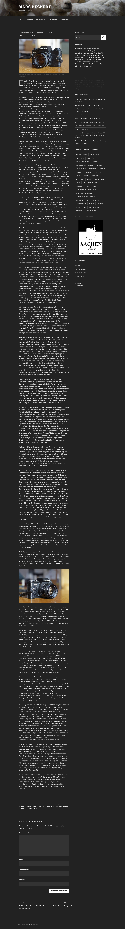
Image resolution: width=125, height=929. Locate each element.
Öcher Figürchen (90, 210)
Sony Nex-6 (79, 200)
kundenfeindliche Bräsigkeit (45, 751)
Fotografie (29, 19)
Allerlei (85, 154)
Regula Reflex (41, 758)
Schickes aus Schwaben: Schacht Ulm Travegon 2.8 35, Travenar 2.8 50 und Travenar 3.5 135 (90, 135)
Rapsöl (94, 186)
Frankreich (88, 172)
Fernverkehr (92, 168)
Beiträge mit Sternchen (83, 161)
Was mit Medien (94, 207)
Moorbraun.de (40, 19)
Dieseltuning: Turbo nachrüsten (89, 105)
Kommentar (24, 833)
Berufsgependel (81, 165)
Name (21, 859)
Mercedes (86, 175)
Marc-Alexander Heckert (47, 32)
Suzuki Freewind (81, 203)
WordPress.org (79, 276)
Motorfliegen (80, 179)
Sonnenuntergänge (82, 196)
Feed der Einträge (80, 269)
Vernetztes (100, 203)
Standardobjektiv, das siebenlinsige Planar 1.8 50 (36, 347)
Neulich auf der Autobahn (90, 182)
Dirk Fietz (78, 122)
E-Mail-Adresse (25, 869)
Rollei (62, 804)
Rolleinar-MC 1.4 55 (50, 806)
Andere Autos (80, 158)
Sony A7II (93, 196)
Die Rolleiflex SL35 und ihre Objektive (94, 122)
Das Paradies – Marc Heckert (84, 141)
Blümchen (91, 165)
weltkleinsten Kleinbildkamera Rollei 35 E (36, 167)
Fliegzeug (102, 168)
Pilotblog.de (53, 19)
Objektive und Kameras (50, 804)
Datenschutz (79, 285)
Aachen (78, 154)
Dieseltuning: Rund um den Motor (93, 125)
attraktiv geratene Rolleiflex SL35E (39, 326)
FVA (95, 172)
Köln (100, 172)
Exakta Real (63, 758)
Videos (78, 207)
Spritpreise (96, 200)
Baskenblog (90, 158)
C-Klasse (100, 165)
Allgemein (25, 804)
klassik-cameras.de (56, 251)
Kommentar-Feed (80, 273)
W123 (84, 207)
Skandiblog (79, 193)
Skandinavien (89, 193)
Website (22, 880)
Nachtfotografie (100, 179)
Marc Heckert (35, 7)
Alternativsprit (94, 154)
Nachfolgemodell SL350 (59, 204)
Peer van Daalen (80, 118)
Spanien (88, 200)
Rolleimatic (34, 761)
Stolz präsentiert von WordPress (28, 924)
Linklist (78, 175)
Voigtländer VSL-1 (46, 288)
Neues (78, 182)
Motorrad (89, 179)
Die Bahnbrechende (93, 118)
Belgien (95, 161)
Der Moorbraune (81, 168)
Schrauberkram (81, 189)
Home (20, 19)
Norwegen (79, 186)
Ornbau (87, 186)
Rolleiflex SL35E (34, 806)
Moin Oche (95, 175)
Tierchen (91, 203)
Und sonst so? (64, 19)
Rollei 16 (63, 316)
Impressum (85, 115)
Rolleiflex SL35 (26, 158)
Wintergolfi (79, 210)
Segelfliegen (92, 189)
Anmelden (78, 265)
